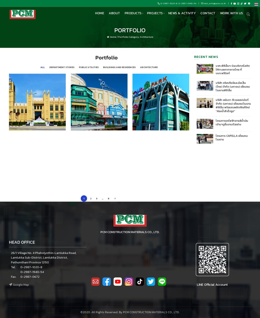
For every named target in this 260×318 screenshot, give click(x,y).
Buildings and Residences (119, 67)
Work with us (231, 13)
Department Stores (61, 67)
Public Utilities (89, 67)
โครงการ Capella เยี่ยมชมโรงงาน (232, 137)
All (42, 67)
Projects (155, 13)
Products (133, 13)
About (114, 13)
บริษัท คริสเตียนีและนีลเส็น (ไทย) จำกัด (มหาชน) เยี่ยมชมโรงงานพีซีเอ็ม (233, 86)
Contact (207, 13)
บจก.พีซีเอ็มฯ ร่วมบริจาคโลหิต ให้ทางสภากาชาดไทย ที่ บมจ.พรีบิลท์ (233, 69)
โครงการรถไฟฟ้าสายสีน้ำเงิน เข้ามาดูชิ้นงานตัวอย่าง (232, 122)
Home (99, 13)
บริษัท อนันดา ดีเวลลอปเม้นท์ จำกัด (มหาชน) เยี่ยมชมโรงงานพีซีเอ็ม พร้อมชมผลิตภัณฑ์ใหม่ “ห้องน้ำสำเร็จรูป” (233, 105)
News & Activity (182, 13)
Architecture (149, 67)
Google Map (21, 284)
